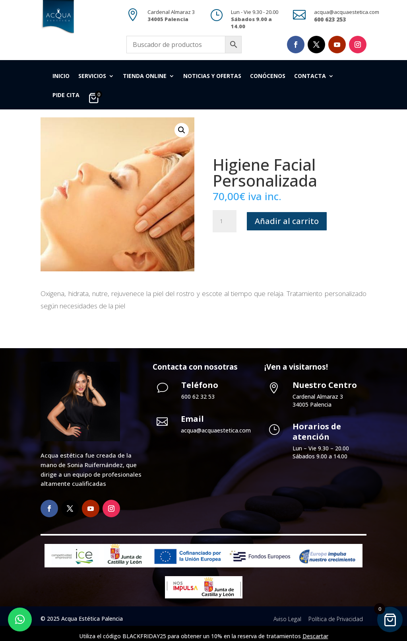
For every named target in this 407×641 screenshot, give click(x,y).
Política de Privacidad (335, 619)
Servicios (92, 76)
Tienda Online (145, 76)
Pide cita (65, 95)
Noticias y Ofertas (212, 76)
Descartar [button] (315, 636)
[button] (181, 130)
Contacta (310, 76)
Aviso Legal (287, 619)
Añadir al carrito (287, 221)
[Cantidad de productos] (224, 221)
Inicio (61, 76)
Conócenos (267, 76)
